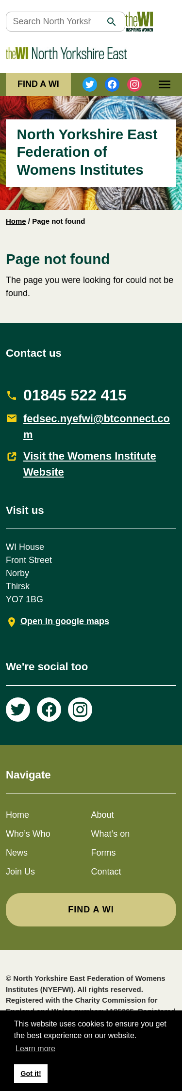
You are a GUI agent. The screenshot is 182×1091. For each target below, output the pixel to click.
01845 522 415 (75, 395)
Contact (106, 871)
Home (16, 221)
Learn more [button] (35, 1048)
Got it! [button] (30, 1073)
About (102, 815)
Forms (103, 853)
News (17, 853)
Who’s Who (28, 834)
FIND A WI (38, 84)
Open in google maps (64, 621)
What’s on (110, 834)
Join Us (20, 871)
